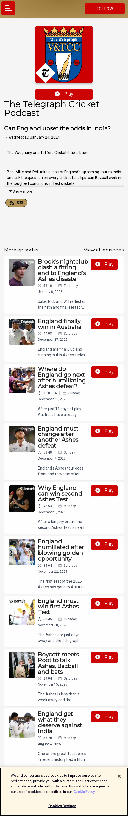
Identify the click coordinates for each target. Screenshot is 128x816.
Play (64, 94)
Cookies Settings (62, 808)
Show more (20, 191)
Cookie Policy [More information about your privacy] (84, 794)
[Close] (119, 778)
